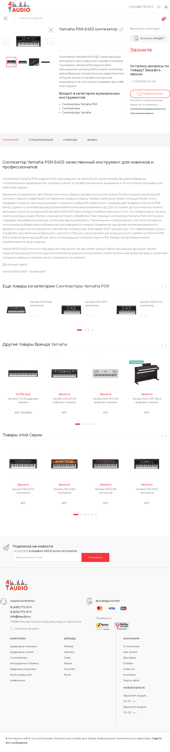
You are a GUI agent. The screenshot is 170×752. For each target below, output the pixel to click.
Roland (68, 645)
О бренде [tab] (70, 139)
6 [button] (96, 513)
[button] (51, 30)
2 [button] (85, 330)
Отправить (95, 556)
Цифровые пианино (23, 645)
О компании (131, 645)
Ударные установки (23, 668)
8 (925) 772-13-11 (20, 611)
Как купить (130, 651)
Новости (129, 668)
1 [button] (79, 330)
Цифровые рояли (22, 651)
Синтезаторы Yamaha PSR (79, 104)
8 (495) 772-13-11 (141, 6)
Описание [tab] (11, 139)
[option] (27, 311)
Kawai (68, 662)
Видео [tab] (92, 139)
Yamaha (59, 344)
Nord (67, 673)
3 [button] (88, 330)
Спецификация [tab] (41, 139)
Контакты (129, 673)
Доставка (129, 656)
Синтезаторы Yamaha (76, 112)
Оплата (128, 662)
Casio (67, 656)
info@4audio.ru (20, 615)
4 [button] (92, 330)
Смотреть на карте (24, 627)
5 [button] (94, 423)
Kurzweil (69, 668)
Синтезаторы (71, 108)
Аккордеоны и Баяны (24, 662)
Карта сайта (131, 679)
